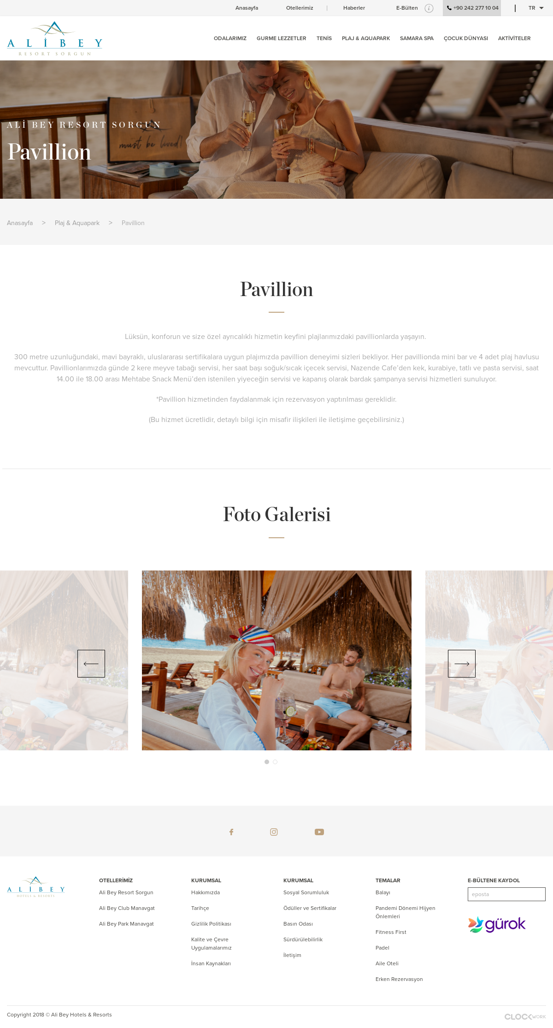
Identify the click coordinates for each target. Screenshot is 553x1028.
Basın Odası (298, 924)
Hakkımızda (205, 892)
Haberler (354, 8)
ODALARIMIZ (230, 38)
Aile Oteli (387, 963)
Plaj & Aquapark (77, 223)
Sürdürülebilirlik (303, 939)
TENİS (324, 38)
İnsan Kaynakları (211, 963)
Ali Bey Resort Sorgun (126, 892)
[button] (267, 762)
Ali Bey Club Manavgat (127, 908)
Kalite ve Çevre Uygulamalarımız (211, 943)
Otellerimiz (299, 8)
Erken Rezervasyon (399, 979)
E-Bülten (407, 8)
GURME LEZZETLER (281, 38)
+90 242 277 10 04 (472, 8)
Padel (382, 948)
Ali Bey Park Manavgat (126, 924)
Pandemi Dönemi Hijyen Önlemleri (405, 912)
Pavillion (133, 223)
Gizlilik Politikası (211, 924)
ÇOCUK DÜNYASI (466, 38)
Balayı (383, 892)
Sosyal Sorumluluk (306, 892)
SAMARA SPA (417, 38)
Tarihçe (200, 908)
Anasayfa (246, 8)
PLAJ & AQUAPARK (366, 38)
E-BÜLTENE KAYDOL (494, 880)
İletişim (292, 955)
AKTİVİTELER (514, 38)
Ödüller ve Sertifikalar (309, 908)
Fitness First (391, 932)
